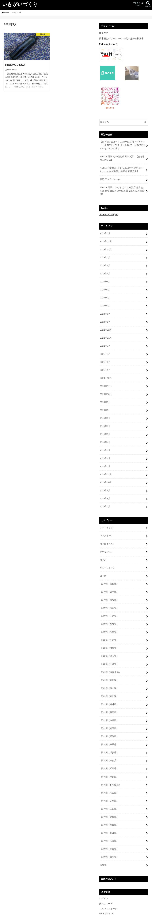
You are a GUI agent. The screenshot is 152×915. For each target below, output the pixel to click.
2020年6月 (105, 420)
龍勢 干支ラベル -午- (110, 178)
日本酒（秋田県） (110, 597)
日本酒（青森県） (110, 574)
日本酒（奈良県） (110, 762)
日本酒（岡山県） (110, 777)
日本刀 (103, 550)
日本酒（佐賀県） (110, 824)
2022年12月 (105, 326)
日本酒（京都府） (110, 746)
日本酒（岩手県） (110, 581)
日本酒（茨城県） (110, 621)
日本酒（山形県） (110, 605)
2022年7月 (105, 341)
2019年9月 (105, 482)
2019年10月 (105, 474)
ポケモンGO (106, 542)
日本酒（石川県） (110, 683)
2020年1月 (105, 459)
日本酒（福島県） (110, 613)
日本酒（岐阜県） (110, 707)
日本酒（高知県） (110, 816)
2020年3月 (105, 443)
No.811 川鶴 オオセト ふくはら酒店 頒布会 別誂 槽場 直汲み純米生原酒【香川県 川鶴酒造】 (122, 189)
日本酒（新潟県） (110, 667)
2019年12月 (105, 466)
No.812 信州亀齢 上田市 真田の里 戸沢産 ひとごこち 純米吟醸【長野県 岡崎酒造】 (122, 169)
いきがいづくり (20, 4)
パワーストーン (107, 558)
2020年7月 (105, 412)
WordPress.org (106, 896)
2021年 (14, 12)
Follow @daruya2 (107, 44)
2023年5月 (105, 318)
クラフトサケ (106, 519)
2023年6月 (105, 310)
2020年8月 (105, 404)
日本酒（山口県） (110, 793)
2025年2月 (105, 294)
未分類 (103, 848)
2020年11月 (105, 380)
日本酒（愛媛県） (110, 808)
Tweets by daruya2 (108, 213)
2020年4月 (105, 435)
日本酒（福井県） (110, 691)
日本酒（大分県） (110, 840)
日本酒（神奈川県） (111, 660)
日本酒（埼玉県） (110, 644)
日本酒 (103, 566)
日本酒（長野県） (110, 699)
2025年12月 (105, 239)
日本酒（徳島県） (110, 801)
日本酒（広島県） (110, 785)
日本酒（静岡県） (110, 715)
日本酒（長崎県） (110, 832)
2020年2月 (105, 451)
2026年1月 (105, 231)
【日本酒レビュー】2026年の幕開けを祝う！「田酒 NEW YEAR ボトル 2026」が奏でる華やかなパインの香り (122, 144)
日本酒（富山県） (110, 675)
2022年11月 (105, 333)
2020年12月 (105, 372)
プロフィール (138, 4)
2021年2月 (105, 357)
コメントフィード (108, 891)
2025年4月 (105, 279)
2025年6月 (105, 263)
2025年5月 (105, 271)
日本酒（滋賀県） (110, 738)
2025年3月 (105, 286)
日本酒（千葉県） (110, 652)
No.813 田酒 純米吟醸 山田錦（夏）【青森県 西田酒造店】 (122, 158)
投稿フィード (106, 886)
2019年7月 (105, 498)
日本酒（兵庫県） (110, 754)
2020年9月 (105, 396)
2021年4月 (105, 349)
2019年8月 (105, 490)
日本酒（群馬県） (110, 636)
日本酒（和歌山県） (111, 769)
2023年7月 (105, 302)
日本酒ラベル (106, 534)
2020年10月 (105, 388)
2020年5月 (105, 427)
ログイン (103, 881)
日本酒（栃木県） (110, 628)
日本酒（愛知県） (110, 722)
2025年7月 (105, 255)
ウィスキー (105, 526)
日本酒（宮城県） (110, 589)
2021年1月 (105, 365)
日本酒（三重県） (110, 730)
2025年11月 (105, 247)
